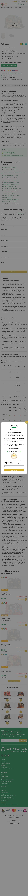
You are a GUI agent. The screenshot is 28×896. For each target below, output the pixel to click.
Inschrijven (14, 470)
